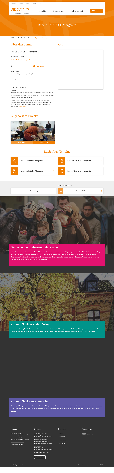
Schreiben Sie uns (17, 444)
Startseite (23, 37)
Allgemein (38, 66)
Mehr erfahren (43, 259)
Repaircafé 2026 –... (80, 191)
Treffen (16, 66)
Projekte (42, 11)
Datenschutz (81, 465)
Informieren (58, 11)
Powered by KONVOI (98, 465)
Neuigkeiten (13, 3)
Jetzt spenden (96, 11)
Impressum (88, 465)
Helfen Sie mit (77, 11)
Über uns (27, 3)
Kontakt (34, 3)
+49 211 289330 (18, 438)
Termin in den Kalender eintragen (20, 59)
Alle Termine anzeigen (33, 191)
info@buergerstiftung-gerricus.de (21, 439)
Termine (21, 3)
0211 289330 (22, 106)
